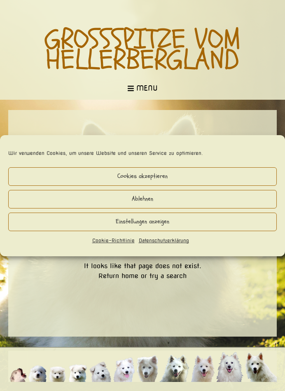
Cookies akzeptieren (142, 176)
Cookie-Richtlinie (113, 240)
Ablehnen (142, 198)
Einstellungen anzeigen (142, 221)
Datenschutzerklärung (164, 240)
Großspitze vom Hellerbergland (142, 49)
